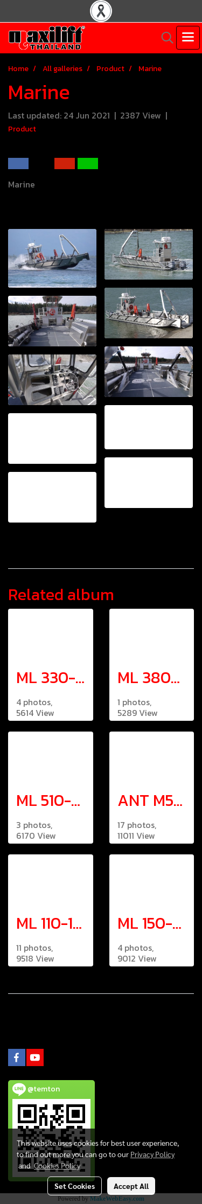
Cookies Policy (57, 1165)
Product (22, 129)
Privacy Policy (152, 1154)
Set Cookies (74, 1186)
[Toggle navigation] (188, 38)
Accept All (131, 1186)
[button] (164, 38)
